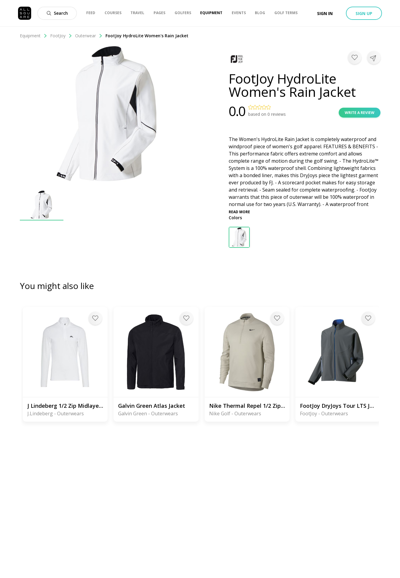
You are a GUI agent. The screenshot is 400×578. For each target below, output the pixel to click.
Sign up (364, 13)
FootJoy (61, 35)
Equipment (33, 35)
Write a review (359, 112)
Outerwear (88, 35)
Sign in (325, 13)
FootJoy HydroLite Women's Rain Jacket (146, 35)
